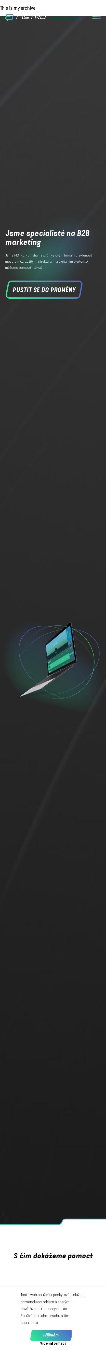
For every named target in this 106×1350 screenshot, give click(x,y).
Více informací (53, 1343)
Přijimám (51, 1335)
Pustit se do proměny (43, 290)
